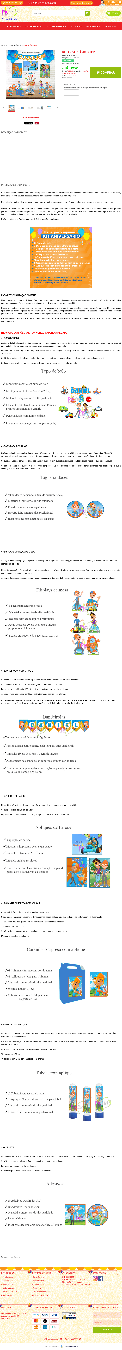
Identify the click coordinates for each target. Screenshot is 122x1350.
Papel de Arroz (70, 33)
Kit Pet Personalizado (56, 26)
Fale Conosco (87, 3)
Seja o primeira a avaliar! (70, 63)
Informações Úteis (41, 1273)
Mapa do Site (7, 1280)
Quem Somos (111, 26)
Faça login (18, 2)
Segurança (37, 1288)
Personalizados (93, 26)
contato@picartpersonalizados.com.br (77, 1284)
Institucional (8, 1273)
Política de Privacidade (41, 1292)
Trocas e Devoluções (41, 1295)
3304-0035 (68, 1277)
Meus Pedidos (76, 3)
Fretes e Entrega (39, 1284)
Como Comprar (39, 1277)
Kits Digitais (76, 26)
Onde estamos (8, 1288)
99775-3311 (73, 1279)
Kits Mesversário (33, 26)
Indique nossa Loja (10, 1292)
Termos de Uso (38, 1280)
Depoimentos (53, 33)
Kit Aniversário (14, 26)
